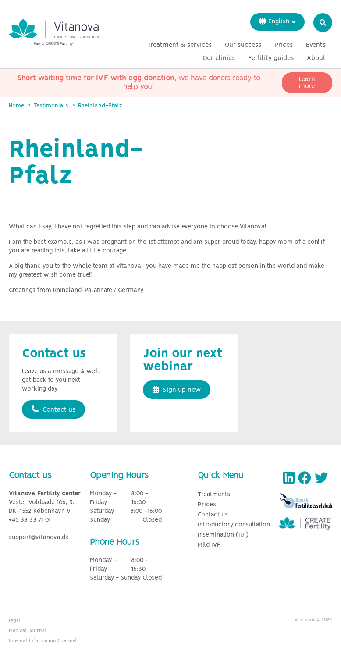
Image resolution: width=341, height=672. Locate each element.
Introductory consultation (234, 525)
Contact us (53, 409)
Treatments (214, 494)
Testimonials (51, 106)
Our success (243, 45)
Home (17, 106)
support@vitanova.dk (39, 537)
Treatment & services (179, 45)
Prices (283, 45)
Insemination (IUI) (223, 535)
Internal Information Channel (43, 641)
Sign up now (177, 390)
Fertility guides (271, 58)
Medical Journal (28, 630)
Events (316, 45)
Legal (15, 620)
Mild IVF (209, 545)
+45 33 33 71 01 (29, 520)
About (316, 58)
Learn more (307, 83)
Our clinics (218, 58)
